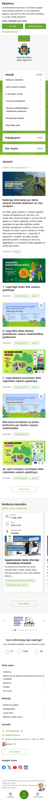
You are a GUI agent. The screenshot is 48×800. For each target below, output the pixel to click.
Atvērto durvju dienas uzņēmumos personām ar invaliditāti (23, 677)
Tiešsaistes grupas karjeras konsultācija (20, 580)
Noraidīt (12, 26)
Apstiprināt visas (35, 26)
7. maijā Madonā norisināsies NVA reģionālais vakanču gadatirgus (22, 379)
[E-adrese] (7, 744)
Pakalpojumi (12, 137)
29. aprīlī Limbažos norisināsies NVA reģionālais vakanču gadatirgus (23, 471)
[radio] (8, 651)
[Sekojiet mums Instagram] (20, 767)
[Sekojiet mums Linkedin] (26, 767)
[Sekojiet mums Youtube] (15, 767)
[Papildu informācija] (22, 731)
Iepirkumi (7, 683)
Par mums (7, 691)
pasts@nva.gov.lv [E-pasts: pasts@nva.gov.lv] (12, 735)
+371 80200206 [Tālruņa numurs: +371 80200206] (12, 731)
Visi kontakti (15, 752)
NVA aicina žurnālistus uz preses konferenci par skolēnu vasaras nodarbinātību (21, 425)
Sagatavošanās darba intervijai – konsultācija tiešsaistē (22, 561)
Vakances (7, 672)
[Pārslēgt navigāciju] (24, 794)
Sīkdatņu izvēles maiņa (12, 717)
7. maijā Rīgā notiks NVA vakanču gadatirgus (21, 288)
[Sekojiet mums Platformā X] (9, 767)
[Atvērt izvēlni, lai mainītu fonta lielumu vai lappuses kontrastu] (37, 795)
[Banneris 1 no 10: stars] (24, 621)
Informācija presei (21, 296)
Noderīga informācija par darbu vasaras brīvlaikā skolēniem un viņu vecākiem (23, 203)
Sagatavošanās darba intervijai (16, 585)
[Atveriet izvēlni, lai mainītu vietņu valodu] (10, 795)
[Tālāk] (44, 621)
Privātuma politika (10, 705)
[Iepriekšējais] (4, 621)
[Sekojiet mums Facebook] (4, 767)
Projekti (6, 687)
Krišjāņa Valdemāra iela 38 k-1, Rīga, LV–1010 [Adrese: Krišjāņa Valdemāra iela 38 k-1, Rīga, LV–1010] (24, 739)
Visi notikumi (24, 603)
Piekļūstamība (9, 709)
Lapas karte (8, 713)
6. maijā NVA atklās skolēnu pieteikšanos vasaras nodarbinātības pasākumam (23, 334)
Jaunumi (16, 252)
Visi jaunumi (24, 489)
